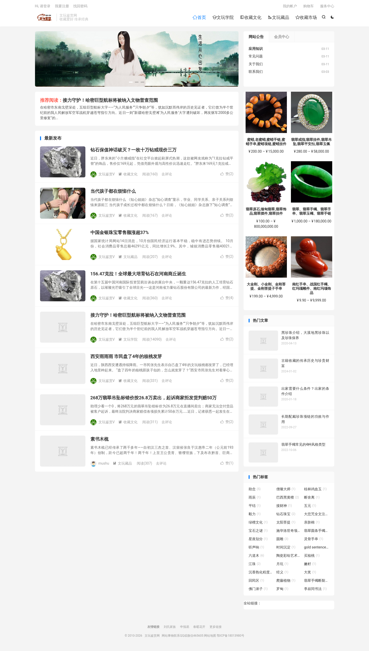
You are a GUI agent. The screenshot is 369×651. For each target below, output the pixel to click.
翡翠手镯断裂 (316, 581)
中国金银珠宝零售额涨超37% (119, 233)
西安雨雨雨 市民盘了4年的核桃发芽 (126, 357)
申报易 (184, 628)
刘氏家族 (170, 628)
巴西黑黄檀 (287, 498)
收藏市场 (306, 17)
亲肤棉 (312, 523)
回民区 (256, 581)
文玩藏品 (278, 17)
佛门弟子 (258, 590)
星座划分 (258, 540)
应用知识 (256, 50)
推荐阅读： (51, 101)
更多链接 (216, 628)
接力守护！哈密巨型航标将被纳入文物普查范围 (110, 101)
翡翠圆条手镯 (316, 532)
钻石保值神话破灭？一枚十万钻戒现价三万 (133, 150)
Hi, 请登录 (43, 7)
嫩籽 (310, 565)
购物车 (308, 7)
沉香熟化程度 (261, 573)
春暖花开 (199, 628)
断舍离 (312, 498)
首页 (199, 17)
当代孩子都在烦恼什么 (113, 192)
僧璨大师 (285, 490)
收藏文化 (250, 17)
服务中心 (327, 7)
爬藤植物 (285, 581)
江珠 (255, 565)
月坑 (282, 565)
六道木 (256, 557)
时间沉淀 (285, 548)
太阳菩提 (285, 523)
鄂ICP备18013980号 (230, 636)
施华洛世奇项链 (288, 532)
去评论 (166, 175)
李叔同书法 (315, 590)
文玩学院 (223, 17)
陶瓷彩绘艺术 (288, 557)
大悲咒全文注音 (316, 515)
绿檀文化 (258, 523)
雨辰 (255, 498)
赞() (226, 175)
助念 (255, 490)
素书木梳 (99, 440)
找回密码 (80, 7)
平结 (255, 507)
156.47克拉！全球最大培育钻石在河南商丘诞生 (138, 274)
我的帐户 (290, 7)
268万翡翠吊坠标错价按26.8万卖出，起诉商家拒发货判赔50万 (153, 398)
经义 (282, 573)
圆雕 (282, 540)
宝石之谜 (258, 532)
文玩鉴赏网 (44, 18)
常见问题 (256, 57)
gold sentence (316, 548)
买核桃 (312, 557)
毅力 (255, 515)
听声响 (256, 548)
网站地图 (210, 636)
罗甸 (282, 590)
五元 (310, 507)
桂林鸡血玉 (315, 490)
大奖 (310, 573)
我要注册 (62, 7)
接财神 (284, 507)
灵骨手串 (313, 540)
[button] (131, 83)
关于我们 (256, 65)
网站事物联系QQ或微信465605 (182, 636)
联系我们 (256, 73)
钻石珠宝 (285, 515)
